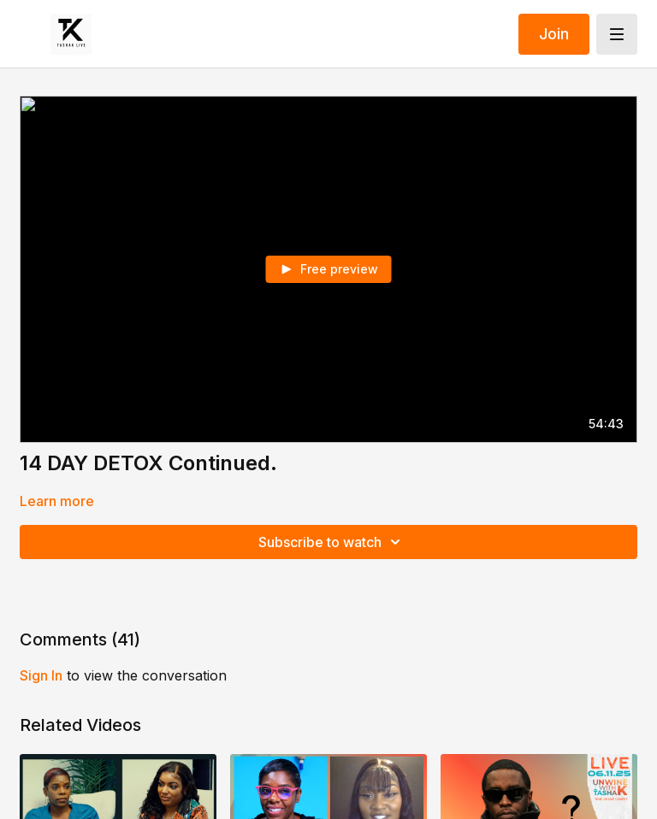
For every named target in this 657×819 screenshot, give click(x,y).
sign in (41, 675)
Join (554, 34)
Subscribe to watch (331, 542)
